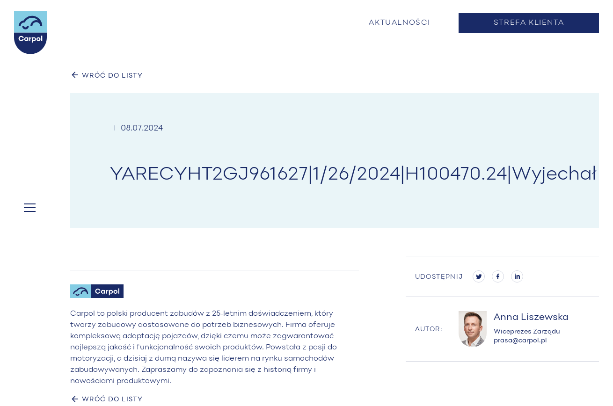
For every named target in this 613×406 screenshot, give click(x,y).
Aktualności (400, 23)
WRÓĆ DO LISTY (106, 75)
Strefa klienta (529, 23)
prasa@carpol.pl (520, 341)
